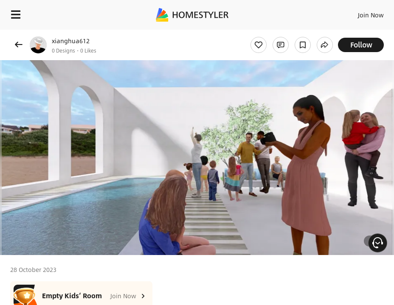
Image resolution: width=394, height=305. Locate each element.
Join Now (371, 14)
